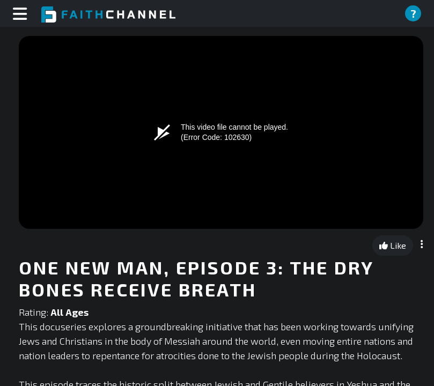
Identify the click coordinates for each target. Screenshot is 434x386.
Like (392, 245)
